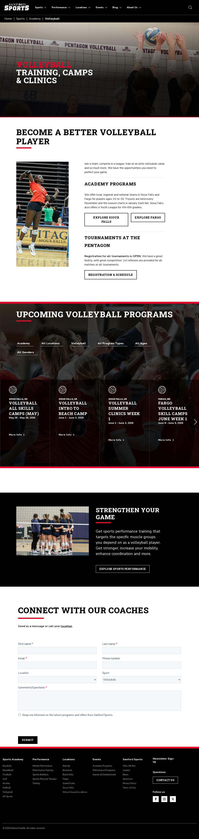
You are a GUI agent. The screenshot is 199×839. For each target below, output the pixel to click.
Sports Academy (13, 752)
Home (8, 18)
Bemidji (66, 758)
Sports (20, 18)
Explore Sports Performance (123, 561)
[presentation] (44, 719)
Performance (41, 752)
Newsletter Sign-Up (163, 753)
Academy (35, 18)
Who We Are (129, 758)
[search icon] (190, 7)
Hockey (6, 776)
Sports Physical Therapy (44, 771)
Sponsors (128, 771)
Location (23, 665)
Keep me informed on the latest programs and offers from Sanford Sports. (65, 708)
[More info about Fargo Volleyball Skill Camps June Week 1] (174, 436)
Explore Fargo (148, 217)
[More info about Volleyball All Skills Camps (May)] (25, 431)
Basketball (8, 763)
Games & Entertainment (104, 767)
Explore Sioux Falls (106, 219)
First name (24, 636)
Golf (5, 771)
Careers (126, 763)
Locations (69, 752)
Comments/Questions (31, 680)
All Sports (8, 789)
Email (21, 651)
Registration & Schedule (110, 275)
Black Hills (68, 767)
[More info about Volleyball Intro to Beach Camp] (75, 431)
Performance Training (43, 763)
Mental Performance (42, 758)
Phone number (111, 651)
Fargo (66, 771)
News (125, 767)
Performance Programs (104, 763)
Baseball (7, 758)
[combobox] (25, 343)
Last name (108, 636)
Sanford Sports (133, 752)
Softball (7, 780)
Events (97, 752)
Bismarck (67, 763)
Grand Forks (69, 776)
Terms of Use (129, 780)
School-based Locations (75, 784)
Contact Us (165, 773)
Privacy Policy (129, 776)
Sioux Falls (68, 780)
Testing (36, 776)
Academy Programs (102, 758)
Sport (105, 665)
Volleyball (8, 784)
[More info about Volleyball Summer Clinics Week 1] (124, 436)
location (66, 619)
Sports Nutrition (40, 767)
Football (7, 767)
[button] (195, 418)
